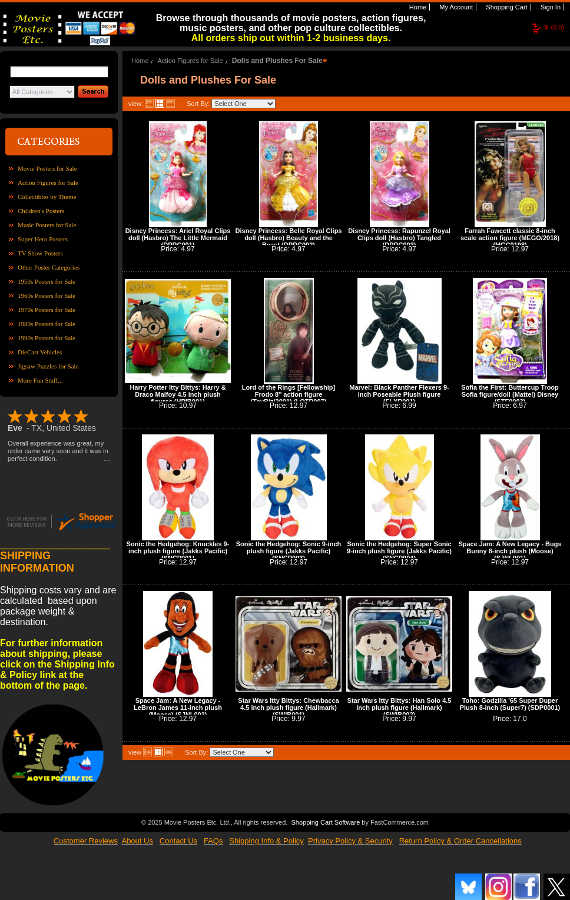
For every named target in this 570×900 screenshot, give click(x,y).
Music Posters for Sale (47, 224)
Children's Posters (41, 210)
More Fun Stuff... (40, 380)
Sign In (550, 7)
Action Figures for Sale (48, 182)
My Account (455, 7)
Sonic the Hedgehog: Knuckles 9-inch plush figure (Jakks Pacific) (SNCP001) (178, 551)
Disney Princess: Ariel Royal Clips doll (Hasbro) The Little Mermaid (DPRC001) (178, 237)
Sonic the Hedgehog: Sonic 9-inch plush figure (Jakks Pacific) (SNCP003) (288, 551)
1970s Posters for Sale (46, 309)
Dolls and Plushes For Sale (277, 61)
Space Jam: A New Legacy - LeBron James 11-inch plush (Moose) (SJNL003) (178, 707)
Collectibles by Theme (47, 196)
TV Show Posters (40, 253)
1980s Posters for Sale (46, 323)
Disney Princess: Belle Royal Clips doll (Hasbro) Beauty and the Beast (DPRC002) (289, 237)
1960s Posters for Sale (46, 295)
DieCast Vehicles (40, 352)
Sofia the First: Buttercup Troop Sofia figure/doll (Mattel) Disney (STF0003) (510, 394)
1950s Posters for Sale (46, 281)
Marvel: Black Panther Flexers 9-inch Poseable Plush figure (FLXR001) (399, 394)
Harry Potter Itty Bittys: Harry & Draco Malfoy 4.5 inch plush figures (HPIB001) (178, 394)
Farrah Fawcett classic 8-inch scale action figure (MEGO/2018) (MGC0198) (509, 237)
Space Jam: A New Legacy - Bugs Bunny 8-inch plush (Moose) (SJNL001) (509, 551)
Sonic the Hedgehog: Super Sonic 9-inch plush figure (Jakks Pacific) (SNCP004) (399, 551)
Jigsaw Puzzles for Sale (48, 366)
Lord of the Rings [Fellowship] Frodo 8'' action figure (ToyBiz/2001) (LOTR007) (288, 394)
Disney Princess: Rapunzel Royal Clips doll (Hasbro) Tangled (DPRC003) (399, 237)
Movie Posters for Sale (47, 168)
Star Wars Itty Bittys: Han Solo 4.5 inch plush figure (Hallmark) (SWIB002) (399, 707)
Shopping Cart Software (325, 821)
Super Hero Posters (43, 239)
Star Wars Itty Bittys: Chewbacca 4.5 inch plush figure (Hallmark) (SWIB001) (288, 707)
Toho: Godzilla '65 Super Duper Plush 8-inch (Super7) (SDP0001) (510, 704)
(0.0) (554, 27)
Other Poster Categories (48, 267)
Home (416, 7)
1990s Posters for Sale (46, 337)
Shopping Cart (505, 7)
